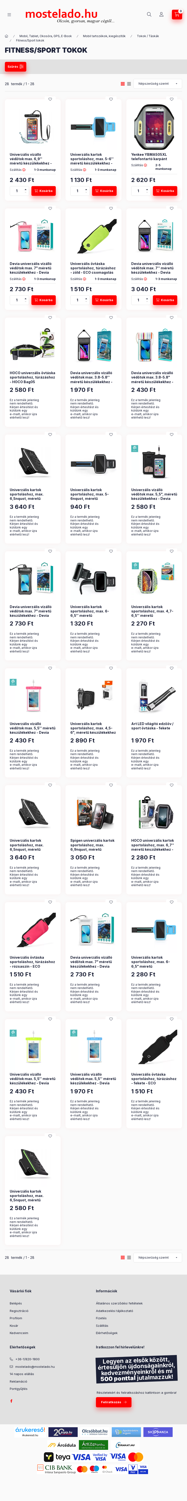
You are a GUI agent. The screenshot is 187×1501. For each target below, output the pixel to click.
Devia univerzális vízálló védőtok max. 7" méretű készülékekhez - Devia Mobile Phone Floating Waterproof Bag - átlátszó (93, 966)
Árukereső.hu (30, 1435)
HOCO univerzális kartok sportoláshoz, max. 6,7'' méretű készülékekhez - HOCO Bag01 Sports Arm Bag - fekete (152, 849)
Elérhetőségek (107, 1333)
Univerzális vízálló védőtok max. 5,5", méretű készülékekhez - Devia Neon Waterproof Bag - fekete (154, 499)
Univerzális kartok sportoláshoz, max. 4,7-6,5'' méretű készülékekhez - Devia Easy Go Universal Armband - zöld (152, 618)
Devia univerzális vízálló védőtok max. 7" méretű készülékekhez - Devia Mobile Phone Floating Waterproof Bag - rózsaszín (31, 275)
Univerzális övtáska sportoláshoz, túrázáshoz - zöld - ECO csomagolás (93, 268)
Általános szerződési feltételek (119, 1303)
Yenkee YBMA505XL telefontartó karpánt (149, 156)
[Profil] (161, 14)
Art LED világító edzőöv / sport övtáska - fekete (152, 726)
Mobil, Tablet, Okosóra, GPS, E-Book (45, 36)
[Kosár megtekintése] (177, 14)
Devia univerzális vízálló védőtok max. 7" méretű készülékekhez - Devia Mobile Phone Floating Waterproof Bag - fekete (31, 616)
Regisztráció (19, 1311)
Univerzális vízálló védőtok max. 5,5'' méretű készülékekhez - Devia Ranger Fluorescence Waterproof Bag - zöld (33, 1083)
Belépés (16, 1303)
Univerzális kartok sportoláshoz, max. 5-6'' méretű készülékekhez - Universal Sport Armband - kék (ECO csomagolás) (92, 163)
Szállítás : (18, 170)
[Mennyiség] (16, 191)
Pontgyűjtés (19, 1389)
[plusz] (26, 188)
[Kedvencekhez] (50, 99)
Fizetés (101, 1318)
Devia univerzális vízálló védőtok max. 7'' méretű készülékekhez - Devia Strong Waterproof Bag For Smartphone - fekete (152, 272)
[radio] (129, 84)
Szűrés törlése (161, 66)
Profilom (16, 1318)
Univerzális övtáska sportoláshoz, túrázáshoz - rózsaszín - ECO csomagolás (32, 964)
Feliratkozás (111, 1402)
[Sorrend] (157, 84)
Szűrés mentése (121, 66)
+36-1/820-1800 (27, 1359)
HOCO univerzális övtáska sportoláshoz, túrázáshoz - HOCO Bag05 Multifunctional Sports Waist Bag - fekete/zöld (32, 382)
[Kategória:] (6, 36)
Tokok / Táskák (148, 36)
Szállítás (102, 1326)
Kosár (14, 1326)
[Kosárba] (43, 191)
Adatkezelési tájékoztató (114, 1311)
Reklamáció (18, 1381)
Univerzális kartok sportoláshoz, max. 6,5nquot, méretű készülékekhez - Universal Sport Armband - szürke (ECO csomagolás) (33, 851)
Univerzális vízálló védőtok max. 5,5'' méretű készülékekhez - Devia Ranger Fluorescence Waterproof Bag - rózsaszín (33, 735)
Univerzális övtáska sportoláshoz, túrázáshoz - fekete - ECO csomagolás (154, 1081)
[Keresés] (149, 14)
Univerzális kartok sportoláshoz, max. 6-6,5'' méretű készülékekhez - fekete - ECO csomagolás (91, 616)
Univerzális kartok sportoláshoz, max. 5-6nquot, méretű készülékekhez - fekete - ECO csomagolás (91, 499)
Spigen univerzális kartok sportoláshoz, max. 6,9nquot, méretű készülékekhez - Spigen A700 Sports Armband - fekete (92, 851)
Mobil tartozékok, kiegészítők (104, 36)
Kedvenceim (19, 1333)
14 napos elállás (22, 1374)
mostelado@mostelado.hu (35, 1367)
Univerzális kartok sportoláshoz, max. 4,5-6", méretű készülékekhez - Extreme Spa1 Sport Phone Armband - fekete (93, 732)
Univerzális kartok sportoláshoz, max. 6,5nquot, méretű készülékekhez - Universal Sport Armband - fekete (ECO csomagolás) (33, 501)
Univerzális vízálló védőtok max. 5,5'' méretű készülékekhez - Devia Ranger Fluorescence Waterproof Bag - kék (93, 1083)
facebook (11, 1401)
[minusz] (26, 193)
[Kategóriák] (9, 14)
